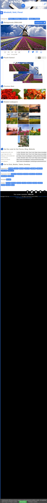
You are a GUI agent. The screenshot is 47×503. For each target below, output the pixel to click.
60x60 (12, 185)
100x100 (8, 185)
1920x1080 (4, 176)
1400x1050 (4, 170)
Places (11, 19)
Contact (44, 196)
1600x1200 (11, 170)
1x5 (36, 57)
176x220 (24, 183)
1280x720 (14, 174)
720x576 (16, 168)
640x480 (10, 168)
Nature (31, 19)
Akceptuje (23, 502)
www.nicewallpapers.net (15, 196)
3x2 (39, 57)
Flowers (37, 19)
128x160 (35, 183)
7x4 (45, 57)
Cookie (39, 196)
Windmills (24, 19)
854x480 (8, 179)
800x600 (21, 168)
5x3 (42, 57)
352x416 (8, 183)
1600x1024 (32, 174)
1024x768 (27, 168)
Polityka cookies (32, 502)
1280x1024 (39, 168)
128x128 (40, 183)
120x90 (3, 185)
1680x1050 (39, 174)
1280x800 (20, 174)
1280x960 (33, 168)
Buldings (17, 19)
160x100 (29, 183)
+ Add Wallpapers (19, 197)
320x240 (13, 183)
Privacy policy (28, 197)
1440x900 (26, 174)
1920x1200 (11, 176)
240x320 (19, 183)
